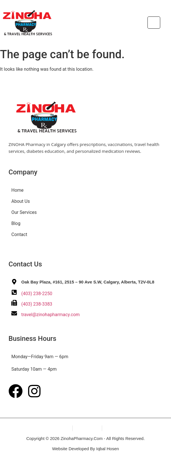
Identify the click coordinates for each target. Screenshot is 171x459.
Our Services (24, 212)
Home (17, 190)
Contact (19, 234)
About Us (20, 201)
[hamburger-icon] (153, 22)
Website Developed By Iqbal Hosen (85, 448)
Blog (15, 223)
